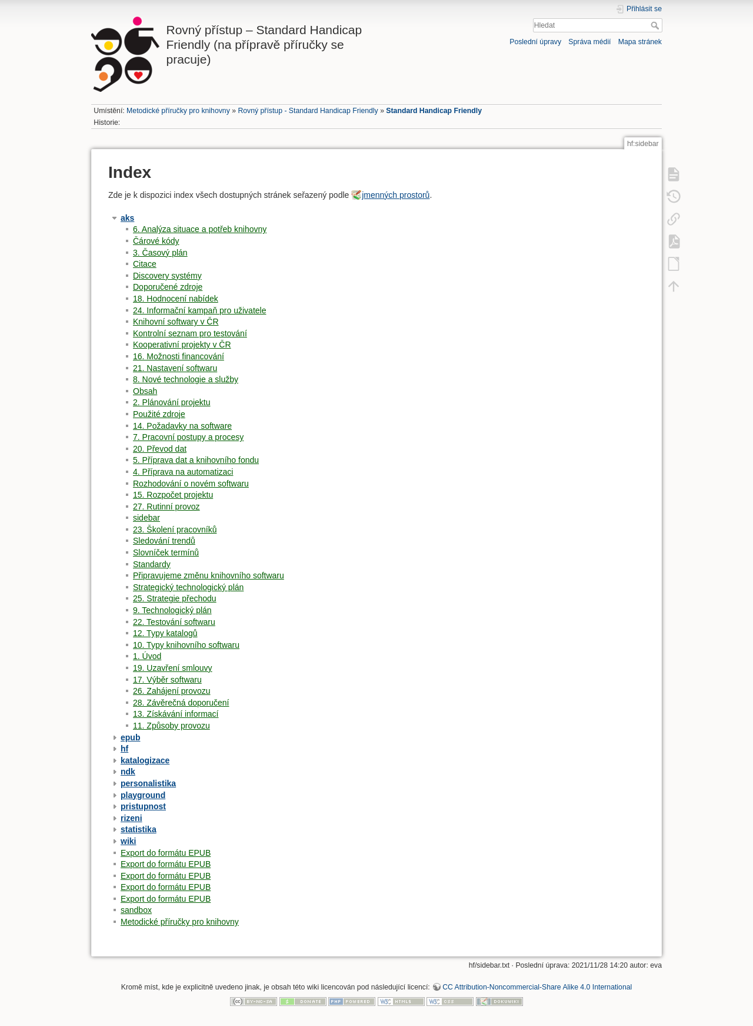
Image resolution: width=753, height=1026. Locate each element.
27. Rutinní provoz (166, 506)
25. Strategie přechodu (174, 598)
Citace (144, 264)
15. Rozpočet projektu (173, 494)
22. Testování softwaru (174, 622)
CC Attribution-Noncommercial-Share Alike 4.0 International (537, 987)
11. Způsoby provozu (171, 725)
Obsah (145, 391)
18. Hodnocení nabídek (175, 298)
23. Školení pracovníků (174, 529)
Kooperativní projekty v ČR (182, 344)
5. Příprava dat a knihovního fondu (196, 460)
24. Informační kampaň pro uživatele (199, 310)
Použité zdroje (159, 414)
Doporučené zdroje (167, 287)
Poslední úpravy (535, 42)
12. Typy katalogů (165, 633)
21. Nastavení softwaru (175, 368)
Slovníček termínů (166, 552)
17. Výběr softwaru (167, 679)
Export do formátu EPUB (166, 853)
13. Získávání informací (176, 714)
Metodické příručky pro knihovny (178, 111)
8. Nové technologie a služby (185, 379)
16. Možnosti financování (178, 356)
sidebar (146, 517)
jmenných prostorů (395, 195)
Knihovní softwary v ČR (176, 321)
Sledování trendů (164, 540)
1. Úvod (147, 656)
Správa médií (589, 42)
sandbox (136, 910)
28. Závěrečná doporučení (181, 702)
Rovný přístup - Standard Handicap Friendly (308, 111)
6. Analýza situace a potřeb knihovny (199, 229)
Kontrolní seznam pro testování (190, 333)
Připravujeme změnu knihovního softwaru (208, 575)
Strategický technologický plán (188, 587)
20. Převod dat (159, 449)
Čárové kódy (156, 241)
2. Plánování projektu (172, 402)
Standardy (152, 564)
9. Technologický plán (172, 610)
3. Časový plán (160, 252)
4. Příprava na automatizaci (183, 471)
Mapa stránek (640, 42)
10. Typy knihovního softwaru (186, 645)
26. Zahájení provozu (172, 691)
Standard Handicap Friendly (434, 111)
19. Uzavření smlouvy (172, 668)
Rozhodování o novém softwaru (191, 483)
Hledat (656, 25)
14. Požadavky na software (182, 426)
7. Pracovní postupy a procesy (188, 437)
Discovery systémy (167, 275)
